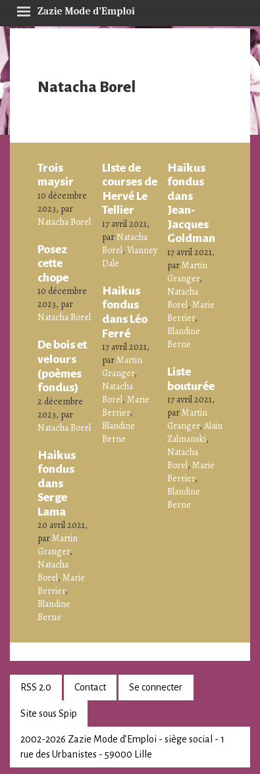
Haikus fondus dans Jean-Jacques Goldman (191, 203)
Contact (90, 687)
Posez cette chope (53, 263)
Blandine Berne (54, 610)
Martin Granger (58, 545)
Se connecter (155, 687)
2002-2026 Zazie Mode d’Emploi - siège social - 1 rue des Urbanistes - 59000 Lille (122, 747)
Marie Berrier (61, 584)
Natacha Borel (64, 222)
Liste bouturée (191, 379)
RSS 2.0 (35, 687)
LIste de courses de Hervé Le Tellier (129, 189)
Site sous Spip (48, 713)
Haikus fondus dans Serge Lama (57, 483)
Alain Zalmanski (194, 432)
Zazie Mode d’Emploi (75, 9)
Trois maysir (56, 175)
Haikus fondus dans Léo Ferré (124, 312)
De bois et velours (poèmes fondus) (62, 366)
